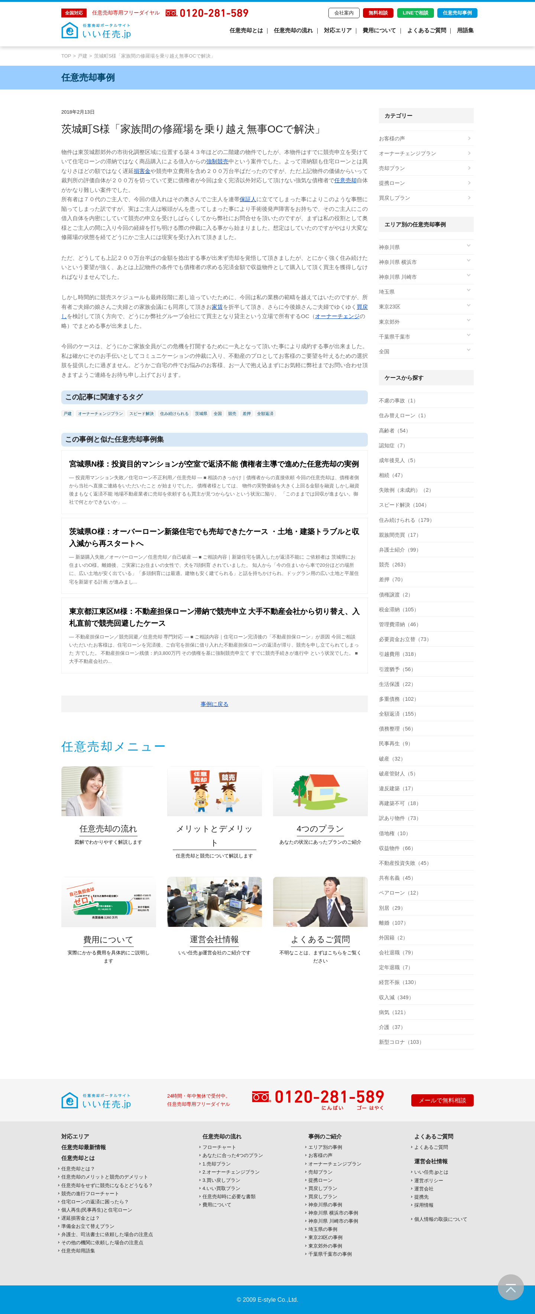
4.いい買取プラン (221, 1188)
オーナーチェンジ (337, 316)
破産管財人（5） (398, 774)
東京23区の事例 (325, 1237)
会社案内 (344, 13)
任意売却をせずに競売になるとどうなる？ (107, 1185)
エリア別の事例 (325, 1147)
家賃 (217, 307)
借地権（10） (395, 833)
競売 (232, 413)
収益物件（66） (397, 848)
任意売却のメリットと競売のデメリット (104, 1177)
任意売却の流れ (293, 30)
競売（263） (393, 565)
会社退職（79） (397, 952)
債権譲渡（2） (396, 595)
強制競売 (217, 161)
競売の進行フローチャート (90, 1193)
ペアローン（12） (400, 893)
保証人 (248, 199)
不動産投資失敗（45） (405, 863)
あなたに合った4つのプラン (232, 1155)
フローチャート (219, 1147)
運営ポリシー (428, 1180)
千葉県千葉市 (394, 337)
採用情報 (424, 1205)
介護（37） (392, 1027)
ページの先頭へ (511, 1287)
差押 (247, 413)
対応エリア (338, 30)
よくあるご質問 (426, 30)
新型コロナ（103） (401, 1042)
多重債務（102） (399, 699)
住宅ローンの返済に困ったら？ (95, 1201)
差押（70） (392, 579)
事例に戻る (214, 704)
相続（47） (392, 475)
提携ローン (392, 183)
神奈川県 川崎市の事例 (333, 1221)
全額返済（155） (399, 714)
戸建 (82, 56)
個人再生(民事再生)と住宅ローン (96, 1210)
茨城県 (201, 413)
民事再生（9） (396, 743)
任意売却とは (246, 30)
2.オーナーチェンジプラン (231, 1172)
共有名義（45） (397, 878)
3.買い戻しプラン (221, 1180)
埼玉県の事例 (322, 1229)
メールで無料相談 (442, 1100)
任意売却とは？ (78, 1168)
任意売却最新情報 (83, 1147)
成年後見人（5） (398, 460)
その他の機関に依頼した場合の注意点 (102, 1242)
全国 (218, 413)
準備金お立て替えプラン (87, 1226)
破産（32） (392, 759)
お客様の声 (392, 138)
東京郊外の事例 (325, 1246)
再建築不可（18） (400, 803)
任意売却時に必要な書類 (229, 1196)
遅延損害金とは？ (80, 1218)
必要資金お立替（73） (405, 639)
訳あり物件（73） (400, 818)
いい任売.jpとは (431, 1172)
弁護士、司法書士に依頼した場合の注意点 (107, 1234)
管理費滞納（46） (400, 624)
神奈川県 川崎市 (398, 277)
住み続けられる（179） (406, 520)
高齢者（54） (395, 431)
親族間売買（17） (400, 535)
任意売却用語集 (78, 1250)
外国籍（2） (393, 938)
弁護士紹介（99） (400, 550)
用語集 (465, 30)
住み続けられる (174, 413)
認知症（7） (393, 445)
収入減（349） (396, 997)
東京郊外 (389, 322)
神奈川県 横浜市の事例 (333, 1213)
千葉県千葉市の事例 (330, 1254)
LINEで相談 (415, 13)
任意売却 (345, 180)
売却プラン (392, 168)
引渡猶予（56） (397, 669)
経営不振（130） (399, 982)
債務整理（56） (397, 729)
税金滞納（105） (399, 609)
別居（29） (392, 908)
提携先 (421, 1197)
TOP (66, 56)
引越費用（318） (399, 654)
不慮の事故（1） (398, 400)
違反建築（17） (397, 788)
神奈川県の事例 (325, 1204)
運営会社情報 (431, 1161)
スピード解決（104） (404, 505)
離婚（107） (393, 923)
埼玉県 (387, 292)
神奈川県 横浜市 (398, 262)
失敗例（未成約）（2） (406, 490)
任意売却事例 (457, 13)
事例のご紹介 (325, 1136)
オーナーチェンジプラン (100, 413)
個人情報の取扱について (440, 1219)
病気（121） (393, 1012)
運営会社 (424, 1189)
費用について (379, 30)
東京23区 (390, 307)
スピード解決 (141, 413)
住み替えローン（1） (404, 415)
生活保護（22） (397, 684)
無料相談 (378, 13)
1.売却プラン (216, 1164)
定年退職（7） (396, 967)
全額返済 (265, 413)
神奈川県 (389, 247)
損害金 (142, 171)
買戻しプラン (394, 198)
